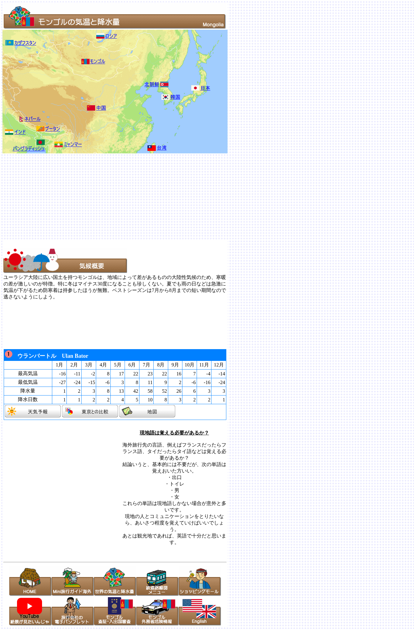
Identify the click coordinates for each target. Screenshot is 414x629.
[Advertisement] (187, 196)
